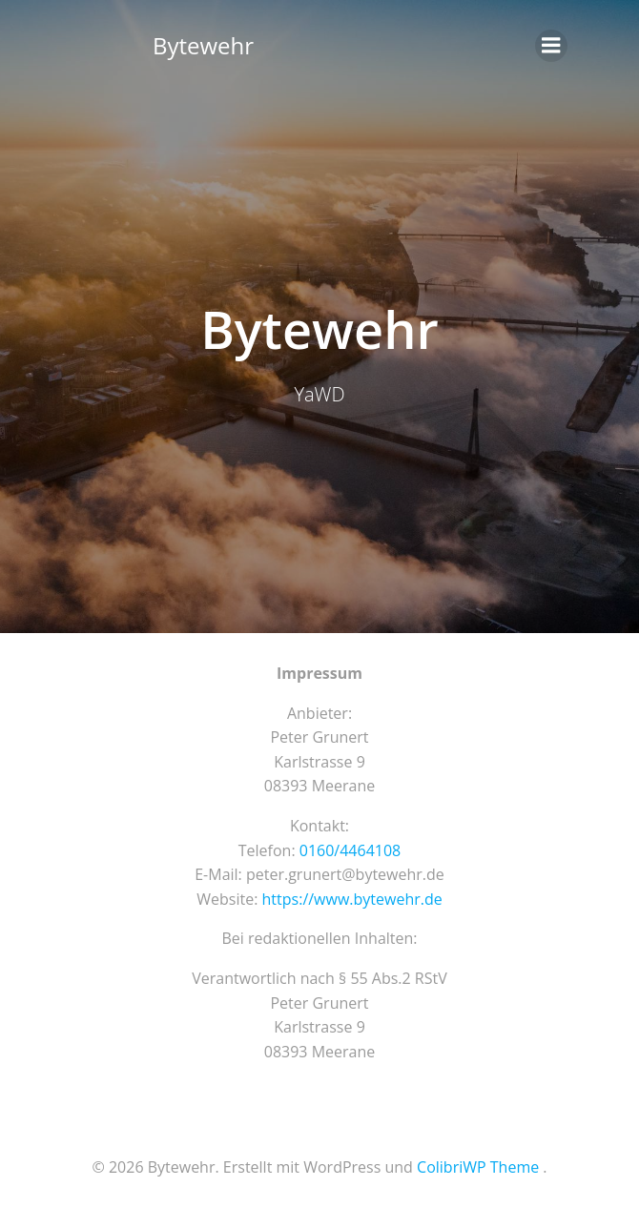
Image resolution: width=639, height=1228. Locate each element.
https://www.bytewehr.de (352, 899)
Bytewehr (203, 45)
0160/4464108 (350, 850)
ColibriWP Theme (478, 1166)
